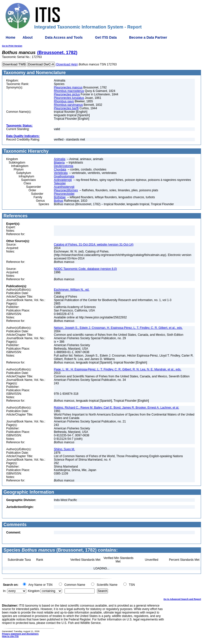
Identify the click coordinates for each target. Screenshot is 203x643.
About (28, 37)
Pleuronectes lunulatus (69, 98)
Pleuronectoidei (64, 194)
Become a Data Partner (148, 37)
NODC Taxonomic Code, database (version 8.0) (85, 269)
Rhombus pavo (64, 101)
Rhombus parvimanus (68, 105)
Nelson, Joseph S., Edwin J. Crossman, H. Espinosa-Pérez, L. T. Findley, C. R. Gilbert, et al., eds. (118, 328)
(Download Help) (67, 64)
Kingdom (33, 591)
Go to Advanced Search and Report (182, 599)
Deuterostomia (63, 166)
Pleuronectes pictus (67, 94)
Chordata (60, 169)
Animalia (59, 159)
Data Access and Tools (64, 37)
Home (10, 37)
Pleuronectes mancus (68, 87)
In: (4, 591)
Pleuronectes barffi (66, 108)
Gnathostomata (64, 176)
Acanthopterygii (64, 187)
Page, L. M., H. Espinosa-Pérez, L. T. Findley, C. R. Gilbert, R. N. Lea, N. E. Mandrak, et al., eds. (117, 369)
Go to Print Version (12, 46)
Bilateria (59, 162)
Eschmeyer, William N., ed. (71, 289)
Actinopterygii (63, 180)
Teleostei (60, 183)
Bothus (58, 200)
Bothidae (60, 197)
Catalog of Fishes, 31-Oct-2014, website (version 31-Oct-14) (94, 244)
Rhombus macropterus (69, 91)
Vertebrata (61, 173)
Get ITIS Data (106, 37)
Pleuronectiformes (66, 190)
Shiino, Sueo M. (64, 449)
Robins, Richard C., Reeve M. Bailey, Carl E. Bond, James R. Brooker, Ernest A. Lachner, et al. (116, 407)
